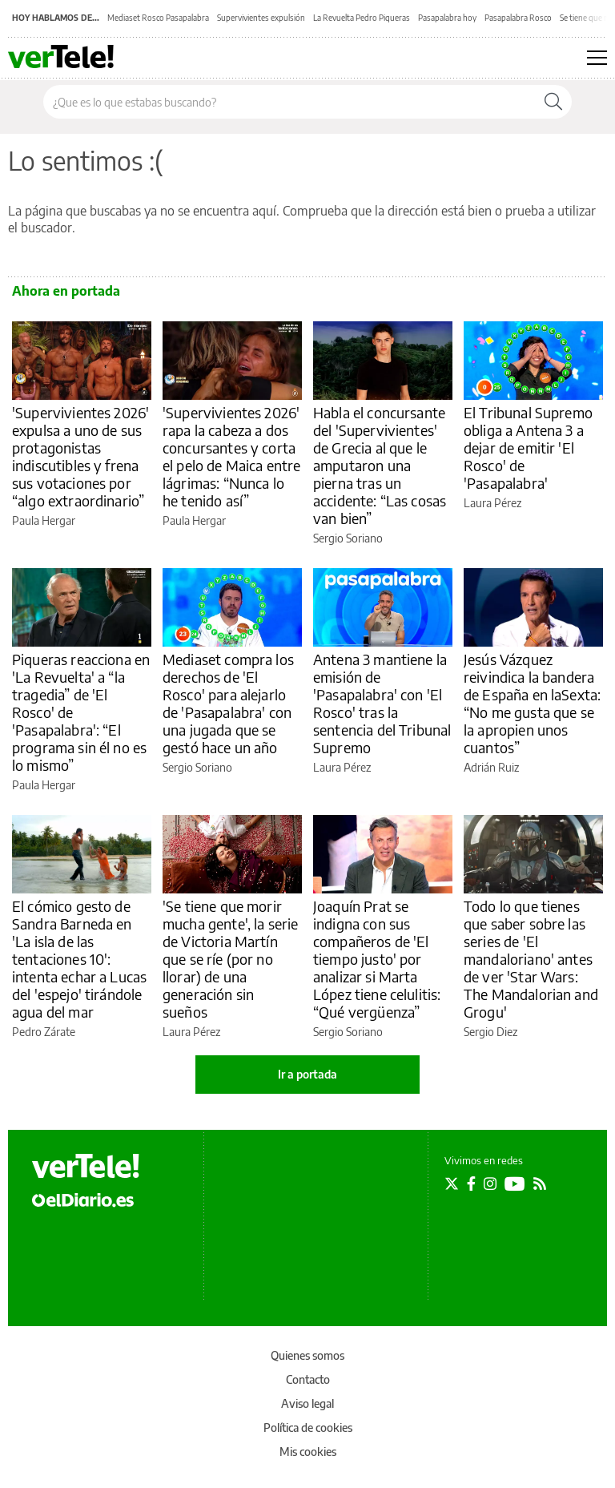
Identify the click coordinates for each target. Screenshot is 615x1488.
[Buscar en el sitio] (289, 102)
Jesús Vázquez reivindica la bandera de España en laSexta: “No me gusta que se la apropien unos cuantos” (532, 703)
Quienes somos (307, 1355)
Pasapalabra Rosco (518, 17)
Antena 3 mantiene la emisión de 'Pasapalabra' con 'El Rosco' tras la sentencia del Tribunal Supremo (382, 703)
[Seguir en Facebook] (471, 1183)
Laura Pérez (492, 503)
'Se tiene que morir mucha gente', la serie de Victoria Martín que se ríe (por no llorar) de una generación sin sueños (230, 959)
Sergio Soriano (348, 538)
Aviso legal (307, 1403)
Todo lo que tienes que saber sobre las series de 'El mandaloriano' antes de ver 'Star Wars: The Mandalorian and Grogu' (531, 959)
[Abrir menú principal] (597, 57)
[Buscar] (553, 102)
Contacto (308, 1379)
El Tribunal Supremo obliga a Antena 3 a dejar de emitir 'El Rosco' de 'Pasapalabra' (528, 447)
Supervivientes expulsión (261, 17)
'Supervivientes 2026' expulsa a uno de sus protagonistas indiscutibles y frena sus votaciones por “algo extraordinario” (80, 456)
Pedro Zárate (43, 1031)
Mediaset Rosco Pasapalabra (158, 17)
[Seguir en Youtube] (514, 1183)
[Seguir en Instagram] (490, 1183)
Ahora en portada (66, 291)
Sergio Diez (490, 1031)
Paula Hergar (43, 520)
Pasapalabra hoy (447, 17)
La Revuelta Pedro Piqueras (361, 17)
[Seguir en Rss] (539, 1183)
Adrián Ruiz (491, 767)
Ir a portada (307, 1074)
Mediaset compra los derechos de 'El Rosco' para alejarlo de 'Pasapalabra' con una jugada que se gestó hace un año (228, 703)
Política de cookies (307, 1427)
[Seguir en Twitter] (451, 1183)
